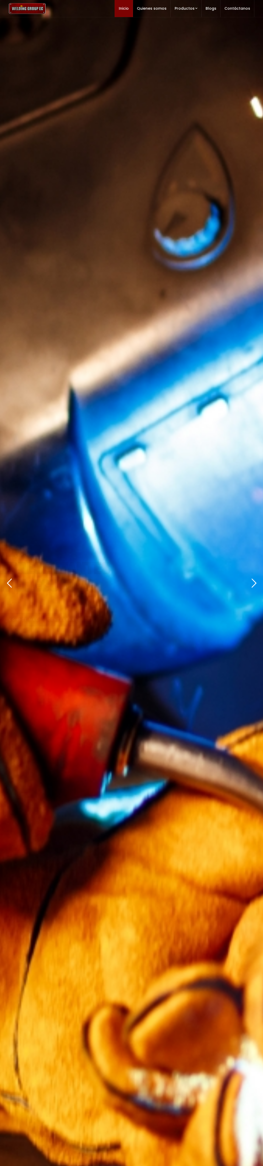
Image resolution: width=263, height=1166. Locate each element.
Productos (186, 8)
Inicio (124, 8)
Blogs (211, 8)
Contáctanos (237, 8)
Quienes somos (152, 8)
